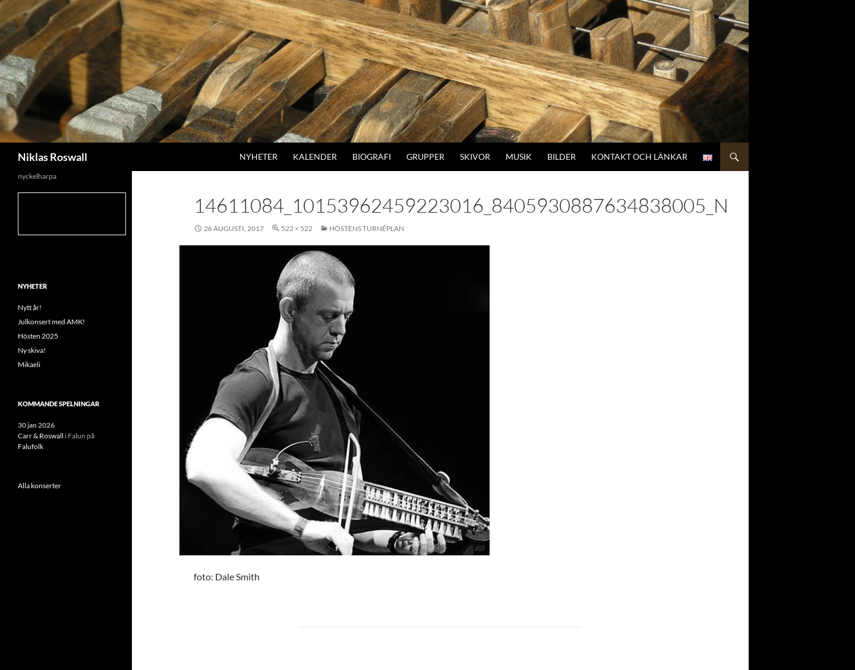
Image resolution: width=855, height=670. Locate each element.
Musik (519, 156)
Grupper (425, 156)
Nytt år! (30, 307)
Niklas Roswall (52, 156)
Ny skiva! (32, 350)
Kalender (315, 156)
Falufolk (30, 446)
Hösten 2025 (38, 335)
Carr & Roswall (41, 435)
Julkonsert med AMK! (51, 321)
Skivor (475, 156)
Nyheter (258, 156)
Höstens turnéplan (366, 228)
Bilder (561, 156)
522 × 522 (297, 228)
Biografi (371, 156)
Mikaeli (29, 364)
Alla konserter (39, 485)
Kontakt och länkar (639, 156)
